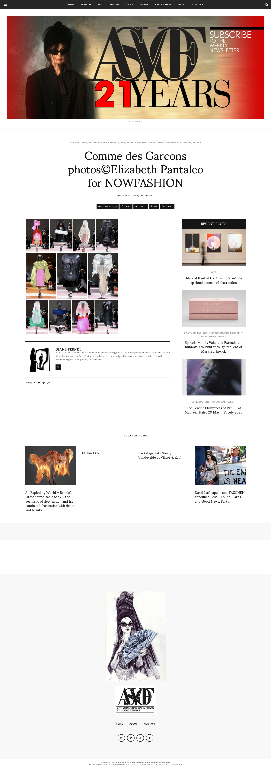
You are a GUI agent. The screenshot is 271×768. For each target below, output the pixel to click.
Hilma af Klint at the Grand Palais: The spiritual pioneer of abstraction (213, 280)
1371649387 (90, 453)
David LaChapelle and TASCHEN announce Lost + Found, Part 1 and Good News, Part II (220, 496)
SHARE (126, 206)
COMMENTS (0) (107, 206)
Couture (190, 333)
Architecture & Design (103, 142)
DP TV (129, 4)
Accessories (78, 142)
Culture (114, 4)
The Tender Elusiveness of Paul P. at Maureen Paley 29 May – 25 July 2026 (213, 410)
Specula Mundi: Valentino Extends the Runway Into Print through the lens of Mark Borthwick (213, 346)
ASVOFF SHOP (163, 4)
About (182, 4)
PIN (154, 206)
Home (70, 4)
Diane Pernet (147, 195)
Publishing (208, 336)
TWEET (140, 206)
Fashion (86, 4)
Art (99, 4)
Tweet (197, 142)
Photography (233, 333)
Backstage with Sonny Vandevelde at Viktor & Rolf (159, 455)
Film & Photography (162, 142)
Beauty (131, 142)
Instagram (184, 142)
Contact (197, 4)
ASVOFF (144, 4)
